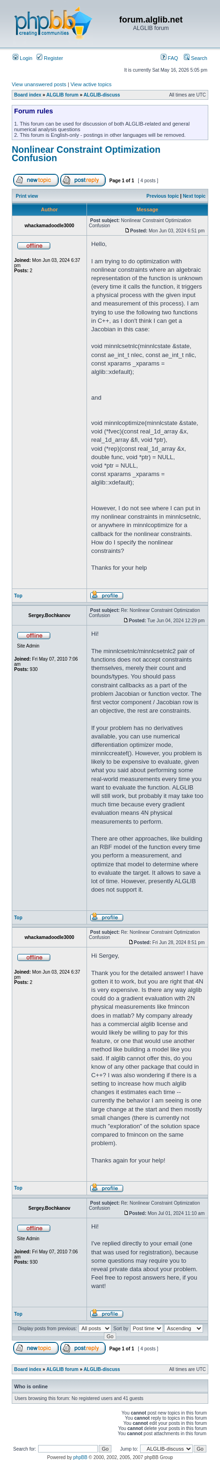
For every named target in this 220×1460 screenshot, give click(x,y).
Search (195, 58)
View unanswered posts (39, 84)
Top (18, 595)
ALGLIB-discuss (102, 94)
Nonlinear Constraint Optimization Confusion (86, 153)
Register (50, 58)
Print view (27, 196)
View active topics (91, 84)
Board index (27, 94)
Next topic (194, 196)
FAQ (169, 58)
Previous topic (163, 196)
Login (22, 58)
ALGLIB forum (63, 94)
